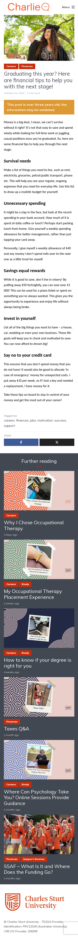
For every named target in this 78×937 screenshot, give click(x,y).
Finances (27, 66)
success (60, 420)
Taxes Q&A (16, 729)
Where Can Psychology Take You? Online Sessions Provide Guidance (36, 797)
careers (9, 420)
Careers (11, 66)
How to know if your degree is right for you (37, 663)
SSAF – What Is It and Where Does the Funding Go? (37, 869)
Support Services (34, 859)
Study (25, 584)
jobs (33, 420)
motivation (45, 420)
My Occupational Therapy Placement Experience (33, 594)
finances (22, 420)
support (9, 426)
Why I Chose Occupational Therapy (34, 525)
